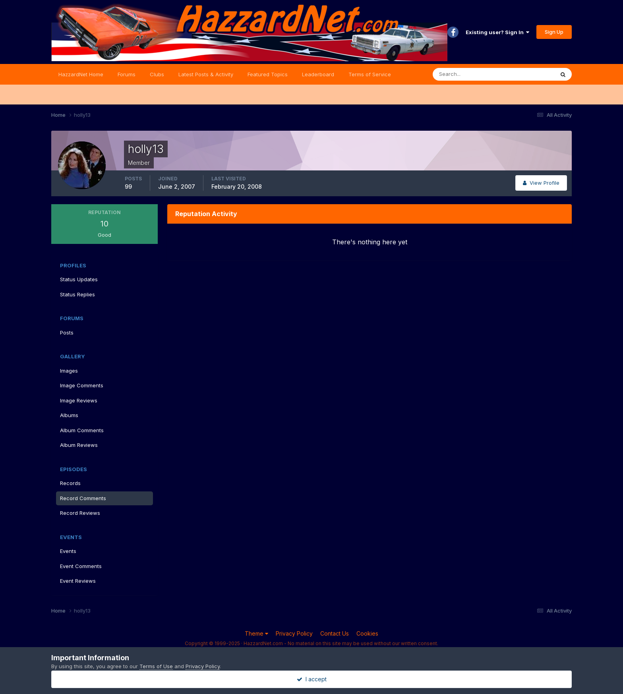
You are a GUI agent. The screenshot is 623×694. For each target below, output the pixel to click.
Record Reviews (80, 513)
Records (70, 483)
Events (68, 551)
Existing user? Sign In (497, 32)
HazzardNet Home (80, 74)
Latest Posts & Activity (205, 74)
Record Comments (83, 498)
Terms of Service (369, 74)
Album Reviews (79, 445)
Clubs (157, 74)
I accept (312, 679)
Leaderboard (318, 74)
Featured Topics (268, 74)
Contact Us (334, 633)
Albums (69, 415)
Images (69, 370)
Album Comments (82, 430)
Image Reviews (78, 400)
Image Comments (81, 385)
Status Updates (79, 279)
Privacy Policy (294, 633)
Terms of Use (156, 666)
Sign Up (554, 32)
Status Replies (77, 294)
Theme (256, 633)
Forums (126, 74)
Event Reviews (78, 581)
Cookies (367, 633)
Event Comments (81, 566)
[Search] (468, 74)
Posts (67, 332)
